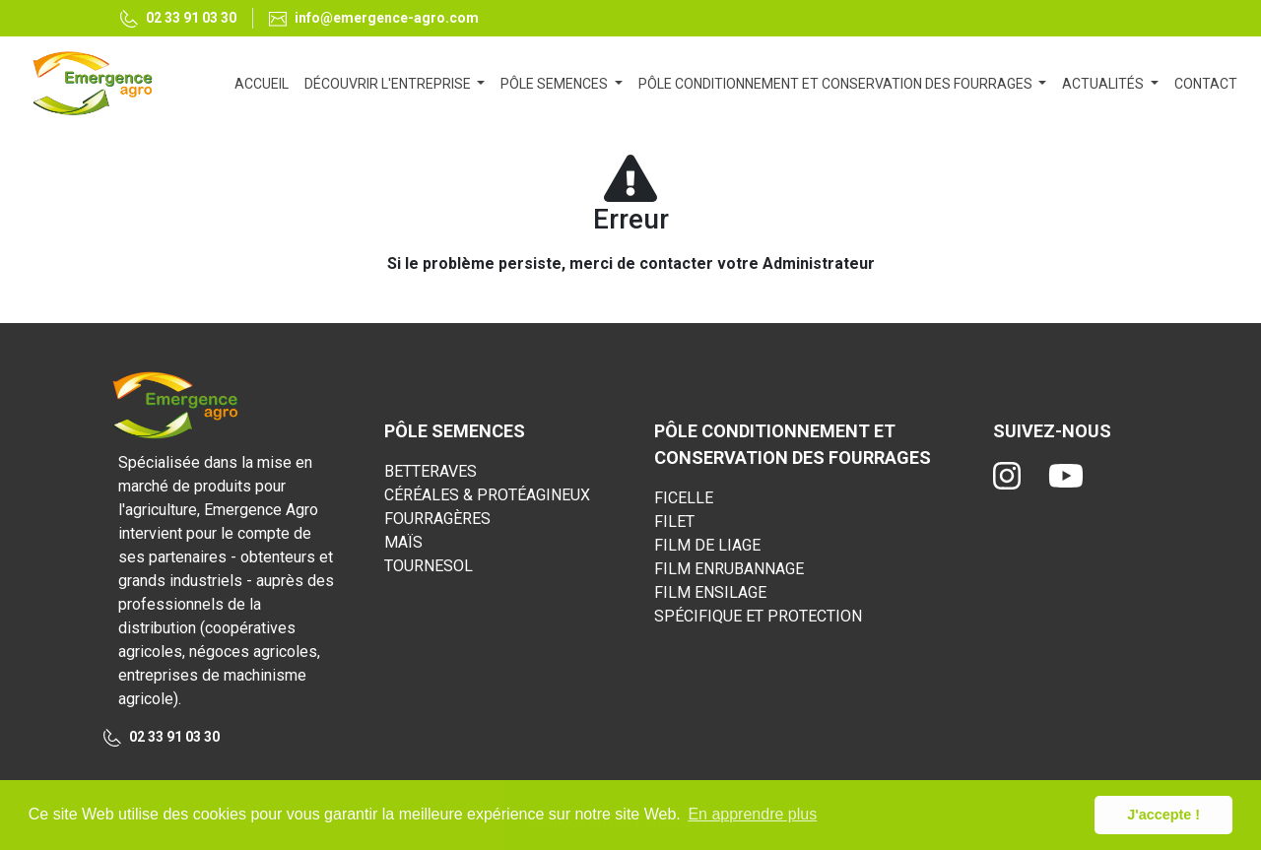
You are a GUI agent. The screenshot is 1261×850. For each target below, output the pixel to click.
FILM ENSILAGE (710, 592)
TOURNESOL (428, 565)
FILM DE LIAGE (707, 545)
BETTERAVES (430, 471)
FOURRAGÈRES (437, 518)
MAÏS (403, 542)
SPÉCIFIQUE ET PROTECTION (758, 616)
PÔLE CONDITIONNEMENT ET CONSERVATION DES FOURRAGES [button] (836, 84)
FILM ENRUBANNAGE (729, 568)
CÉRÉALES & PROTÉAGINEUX (487, 495)
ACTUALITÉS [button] (1104, 84)
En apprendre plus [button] (752, 814)
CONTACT (1205, 84)
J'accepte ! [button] (1163, 814)
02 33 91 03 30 (178, 19)
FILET (674, 521)
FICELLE (683, 498)
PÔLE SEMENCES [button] (555, 84)
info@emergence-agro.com (374, 18)
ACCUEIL (265, 82)
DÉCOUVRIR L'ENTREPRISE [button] (389, 84)
